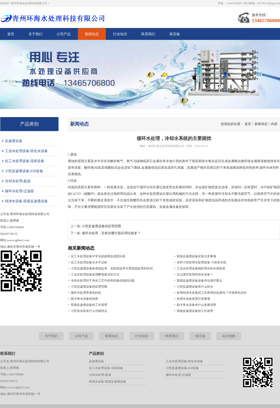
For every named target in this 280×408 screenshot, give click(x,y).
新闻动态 (92, 34)
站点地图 (228, 336)
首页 (10, 34)
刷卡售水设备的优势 (84, 298)
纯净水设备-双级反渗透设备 (26, 201)
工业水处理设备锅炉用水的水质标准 (201, 268)
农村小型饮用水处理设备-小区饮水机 (201, 262)
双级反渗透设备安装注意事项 (196, 256)
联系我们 (148, 34)
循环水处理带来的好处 (86, 292)
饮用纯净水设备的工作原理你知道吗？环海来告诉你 (211, 292)
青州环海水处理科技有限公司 (166, 146)
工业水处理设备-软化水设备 (26, 151)
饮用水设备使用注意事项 (193, 298)
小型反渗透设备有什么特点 (195, 286)
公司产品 (64, 34)
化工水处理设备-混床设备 (25, 161)
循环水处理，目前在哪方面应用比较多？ (111, 233)
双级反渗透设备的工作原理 (89, 305)
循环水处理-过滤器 (19, 191)
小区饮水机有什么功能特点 (89, 311)
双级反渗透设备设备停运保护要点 (199, 280)
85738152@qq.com (269, 3)
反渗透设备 (13, 141)
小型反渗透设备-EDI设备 (24, 171)
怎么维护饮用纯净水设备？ (195, 274)
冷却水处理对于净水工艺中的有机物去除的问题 (103, 280)
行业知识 (120, 34)
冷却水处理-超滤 (18, 181)
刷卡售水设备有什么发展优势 (196, 305)
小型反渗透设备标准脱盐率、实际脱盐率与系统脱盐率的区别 (112, 268)
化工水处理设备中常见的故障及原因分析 (98, 256)
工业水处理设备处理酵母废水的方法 (95, 274)
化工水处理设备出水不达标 (89, 262)
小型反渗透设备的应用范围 (101, 226)
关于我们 (35, 34)
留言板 (174, 34)
